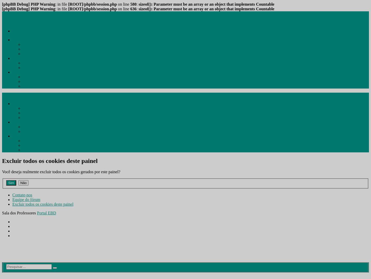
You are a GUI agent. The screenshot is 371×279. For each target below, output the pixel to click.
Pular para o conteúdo (20, 22)
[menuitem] (23, 40)
